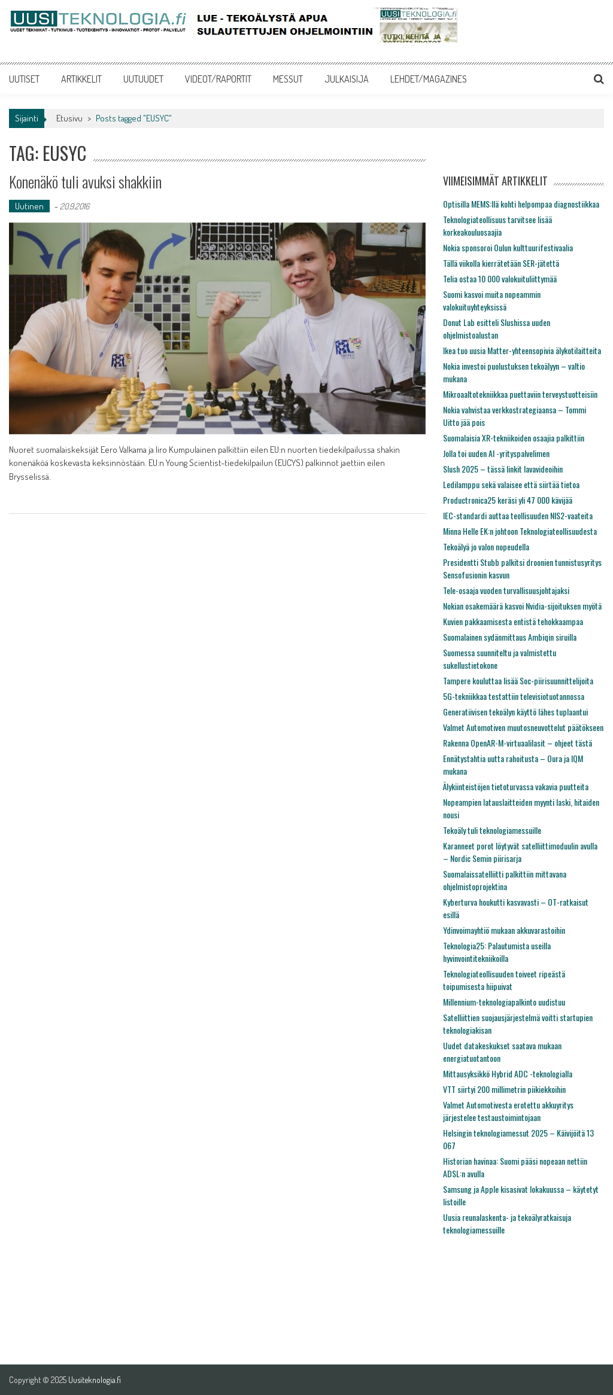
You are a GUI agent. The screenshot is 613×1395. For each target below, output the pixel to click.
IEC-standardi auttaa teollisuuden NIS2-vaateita (518, 515)
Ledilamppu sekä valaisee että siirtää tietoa (511, 484)
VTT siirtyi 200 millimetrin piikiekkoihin (504, 1089)
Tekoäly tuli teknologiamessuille (492, 830)
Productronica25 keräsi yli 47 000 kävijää (507, 500)
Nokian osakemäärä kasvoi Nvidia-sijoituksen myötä (522, 605)
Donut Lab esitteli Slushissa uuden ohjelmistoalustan (496, 328)
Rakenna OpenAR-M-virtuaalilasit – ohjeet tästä (517, 742)
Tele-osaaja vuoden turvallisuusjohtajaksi (506, 590)
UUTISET (24, 79)
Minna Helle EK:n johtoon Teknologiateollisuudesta (520, 531)
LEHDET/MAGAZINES (428, 79)
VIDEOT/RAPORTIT (218, 79)
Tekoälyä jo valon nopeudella (486, 546)
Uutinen (29, 206)
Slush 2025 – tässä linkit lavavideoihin (503, 468)
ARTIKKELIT (81, 79)
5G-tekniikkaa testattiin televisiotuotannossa (513, 696)
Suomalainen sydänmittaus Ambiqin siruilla (509, 637)
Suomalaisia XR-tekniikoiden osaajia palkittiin (513, 437)
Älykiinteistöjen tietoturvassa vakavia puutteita (515, 786)
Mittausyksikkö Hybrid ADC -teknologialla (507, 1073)
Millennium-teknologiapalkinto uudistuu (504, 1001)
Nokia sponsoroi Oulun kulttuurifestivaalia (508, 247)
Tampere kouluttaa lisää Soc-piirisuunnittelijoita (518, 680)
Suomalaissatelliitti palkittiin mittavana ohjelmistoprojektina (504, 880)
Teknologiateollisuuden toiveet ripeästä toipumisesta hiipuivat (504, 979)
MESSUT (288, 79)
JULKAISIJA (346, 79)
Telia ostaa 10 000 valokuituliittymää (500, 278)
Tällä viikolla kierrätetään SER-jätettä (501, 263)
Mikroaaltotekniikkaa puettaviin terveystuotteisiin (520, 394)
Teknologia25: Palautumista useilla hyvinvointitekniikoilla (497, 951)
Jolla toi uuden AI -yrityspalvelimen (496, 453)
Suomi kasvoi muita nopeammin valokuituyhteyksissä (492, 300)
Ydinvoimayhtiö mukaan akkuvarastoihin (504, 930)
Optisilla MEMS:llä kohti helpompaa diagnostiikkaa (521, 203)
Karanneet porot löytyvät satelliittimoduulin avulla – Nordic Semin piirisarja (520, 851)
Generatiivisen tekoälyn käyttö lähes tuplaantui (515, 711)
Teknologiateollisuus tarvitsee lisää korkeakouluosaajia (497, 225)
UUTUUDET (143, 79)
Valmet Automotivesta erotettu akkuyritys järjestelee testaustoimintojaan (508, 1110)
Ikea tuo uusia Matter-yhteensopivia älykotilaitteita (522, 350)
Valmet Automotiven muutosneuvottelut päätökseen (523, 727)
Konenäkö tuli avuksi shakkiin (85, 181)
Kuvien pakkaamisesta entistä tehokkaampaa (513, 621)
